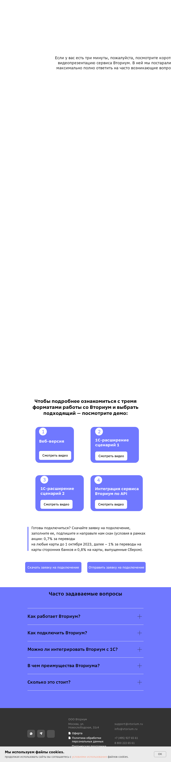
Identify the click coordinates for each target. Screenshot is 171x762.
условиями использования (89, 757)
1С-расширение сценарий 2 (57, 491)
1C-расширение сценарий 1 (112, 442)
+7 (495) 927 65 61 (126, 738)
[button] (116, 567)
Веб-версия (51, 441)
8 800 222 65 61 (125, 743)
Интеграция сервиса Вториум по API (117, 491)
